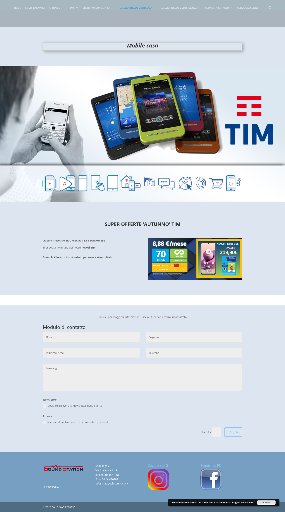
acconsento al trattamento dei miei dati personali (76, 422)
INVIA (233, 432)
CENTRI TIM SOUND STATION (97, 7)
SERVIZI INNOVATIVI (34, 7)
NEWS (71, 7)
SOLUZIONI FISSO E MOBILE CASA (136, 7)
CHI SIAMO (54, 7)
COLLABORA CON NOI (248, 7)
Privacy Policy (51, 486)
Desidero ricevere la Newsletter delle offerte (72, 406)
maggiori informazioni (242, 502)
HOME (17, 7)
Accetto (266, 502)
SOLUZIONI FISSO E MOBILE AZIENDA (179, 7)
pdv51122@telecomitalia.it (111, 483)
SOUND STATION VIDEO (217, 7)
